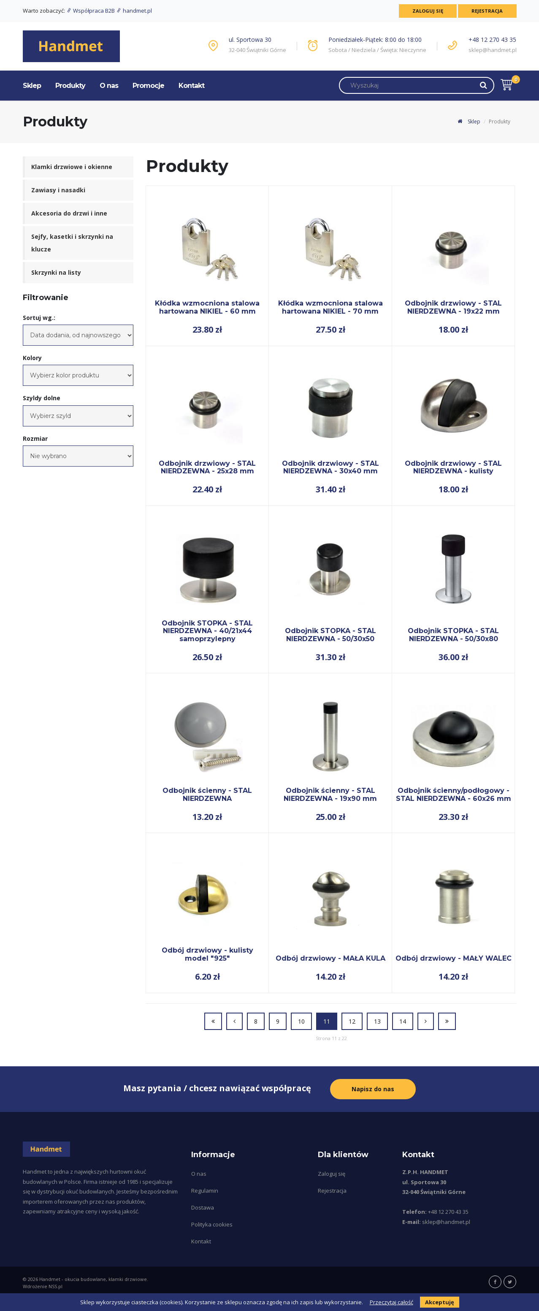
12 (352, 1021)
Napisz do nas (373, 1089)
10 (301, 1021)
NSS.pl (55, 1286)
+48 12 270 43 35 (492, 40)
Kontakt (191, 86)
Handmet (49, 1279)
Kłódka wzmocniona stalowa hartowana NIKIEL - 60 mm (207, 307)
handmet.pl (134, 10)
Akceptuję (439, 1302)
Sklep (32, 86)
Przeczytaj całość (391, 1302)
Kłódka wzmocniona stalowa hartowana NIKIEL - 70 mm (330, 307)
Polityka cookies (212, 1224)
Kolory (32, 358)
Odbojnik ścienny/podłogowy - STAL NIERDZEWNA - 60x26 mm (453, 794)
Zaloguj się (427, 11)
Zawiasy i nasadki (58, 190)
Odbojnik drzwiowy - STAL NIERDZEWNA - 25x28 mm (207, 467)
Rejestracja (487, 11)
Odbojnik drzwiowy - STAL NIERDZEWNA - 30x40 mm (330, 467)
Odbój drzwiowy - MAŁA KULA (330, 958)
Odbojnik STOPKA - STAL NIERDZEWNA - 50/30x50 (330, 634)
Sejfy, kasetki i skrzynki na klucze (72, 242)
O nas (109, 86)
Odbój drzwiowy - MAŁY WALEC (453, 958)
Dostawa (202, 1207)
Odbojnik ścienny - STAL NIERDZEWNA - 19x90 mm (330, 794)
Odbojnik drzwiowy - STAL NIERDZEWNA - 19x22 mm (453, 307)
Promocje (148, 86)
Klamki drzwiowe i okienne (71, 167)
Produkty (70, 86)
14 (402, 1021)
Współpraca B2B (91, 10)
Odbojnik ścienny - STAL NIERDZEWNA (207, 794)
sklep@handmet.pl (493, 50)
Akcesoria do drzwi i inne (69, 213)
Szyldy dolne (41, 398)
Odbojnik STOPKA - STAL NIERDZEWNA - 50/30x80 (453, 634)
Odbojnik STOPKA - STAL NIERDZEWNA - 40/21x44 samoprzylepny (207, 631)
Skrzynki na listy (56, 272)
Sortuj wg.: (39, 318)
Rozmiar (35, 438)
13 (377, 1021)
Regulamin (204, 1190)
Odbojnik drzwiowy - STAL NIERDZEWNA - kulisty (453, 467)
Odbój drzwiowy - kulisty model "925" (207, 954)
